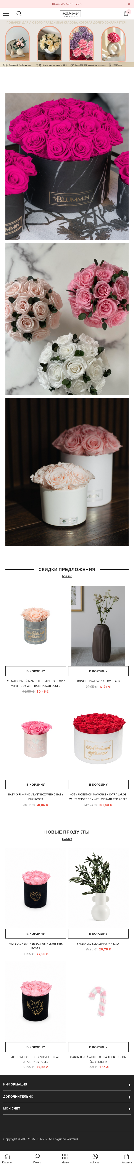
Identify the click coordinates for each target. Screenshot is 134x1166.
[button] (37, 1159)
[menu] (6, 13)
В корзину (35, 671)
